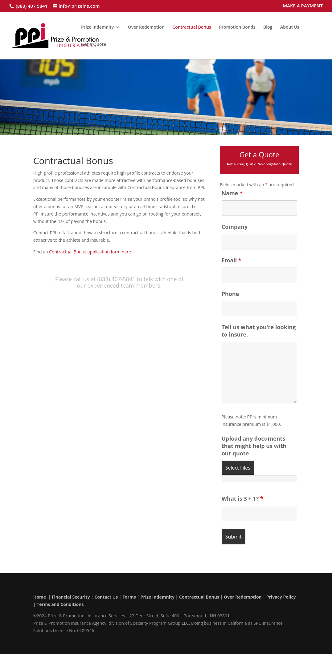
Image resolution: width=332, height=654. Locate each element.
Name (232, 193)
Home (39, 597)
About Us (289, 27)
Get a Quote (93, 44)
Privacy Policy (281, 597)
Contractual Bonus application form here (90, 252)
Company (235, 226)
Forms (129, 597)
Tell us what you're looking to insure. (259, 330)
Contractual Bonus (191, 27)
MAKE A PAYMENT (303, 6)
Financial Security (71, 597)
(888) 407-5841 (116, 279)
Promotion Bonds (237, 27)
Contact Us (106, 597)
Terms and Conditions (60, 604)
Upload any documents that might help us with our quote (254, 446)
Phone (230, 293)
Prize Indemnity (97, 27)
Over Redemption (146, 27)
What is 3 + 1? (242, 498)
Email (231, 260)
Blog (267, 27)
